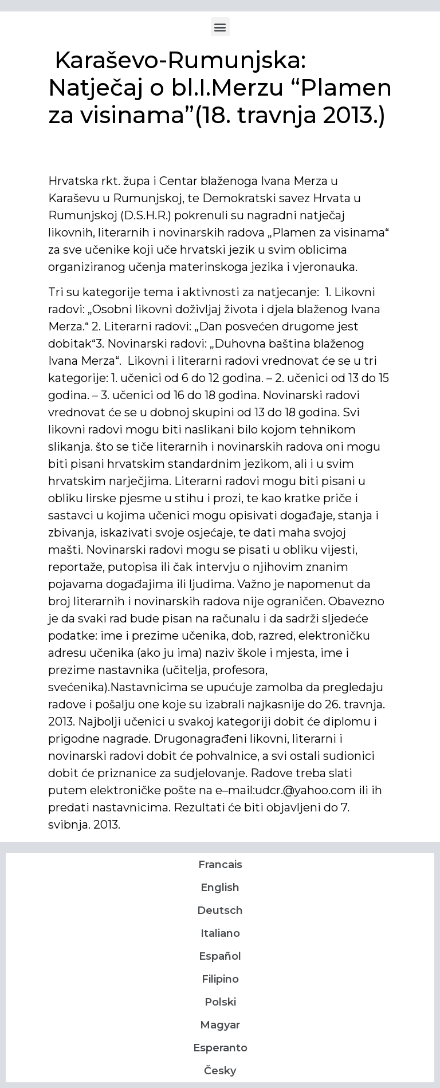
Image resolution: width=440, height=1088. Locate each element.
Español (220, 956)
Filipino (220, 979)
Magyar (220, 1025)
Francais (220, 864)
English (220, 887)
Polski (220, 1002)
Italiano (220, 933)
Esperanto (220, 1048)
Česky (220, 1071)
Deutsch (220, 910)
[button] (220, 26)
